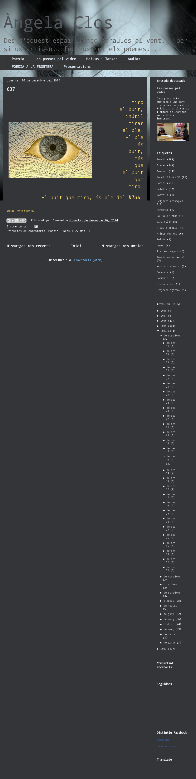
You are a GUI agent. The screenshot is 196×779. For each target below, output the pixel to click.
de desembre (172, 335)
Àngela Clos (58, 22)
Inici (76, 245)
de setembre (172, 592)
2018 (164, 310)
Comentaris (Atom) (88, 260)
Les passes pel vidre (55, 59)
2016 (164, 320)
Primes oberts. (167, 233)
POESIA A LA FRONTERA (32, 66)
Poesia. (54, 231)
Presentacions (77, 66)
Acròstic (162, 209)
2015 (164, 325)
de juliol (170, 605)
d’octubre (170, 584)
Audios (134, 59)
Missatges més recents (28, 245)
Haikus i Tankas (102, 59)
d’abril (169, 624)
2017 (164, 315)
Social (161, 183)
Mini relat (164, 221)
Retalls (162, 189)
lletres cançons (168, 251)
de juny (169, 613)
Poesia (18, 59)
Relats (161, 239)
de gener (170, 642)
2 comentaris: (18, 226)
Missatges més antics (122, 245)
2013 (164, 648)
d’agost (169, 600)
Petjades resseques (170, 201)
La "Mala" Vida (167, 215)
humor (160, 245)
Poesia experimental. (171, 257)
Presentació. (165, 284)
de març (169, 629)
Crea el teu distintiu (166, 746)
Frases (161, 165)
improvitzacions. (168, 266)
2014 (164, 330)
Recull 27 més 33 (76, 231)
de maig (169, 619)
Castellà (162, 195)
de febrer (170, 634)
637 (11, 89)
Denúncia (162, 272)
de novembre (172, 576)
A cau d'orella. (168, 227)
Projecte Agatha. (168, 290)
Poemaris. (163, 278)
